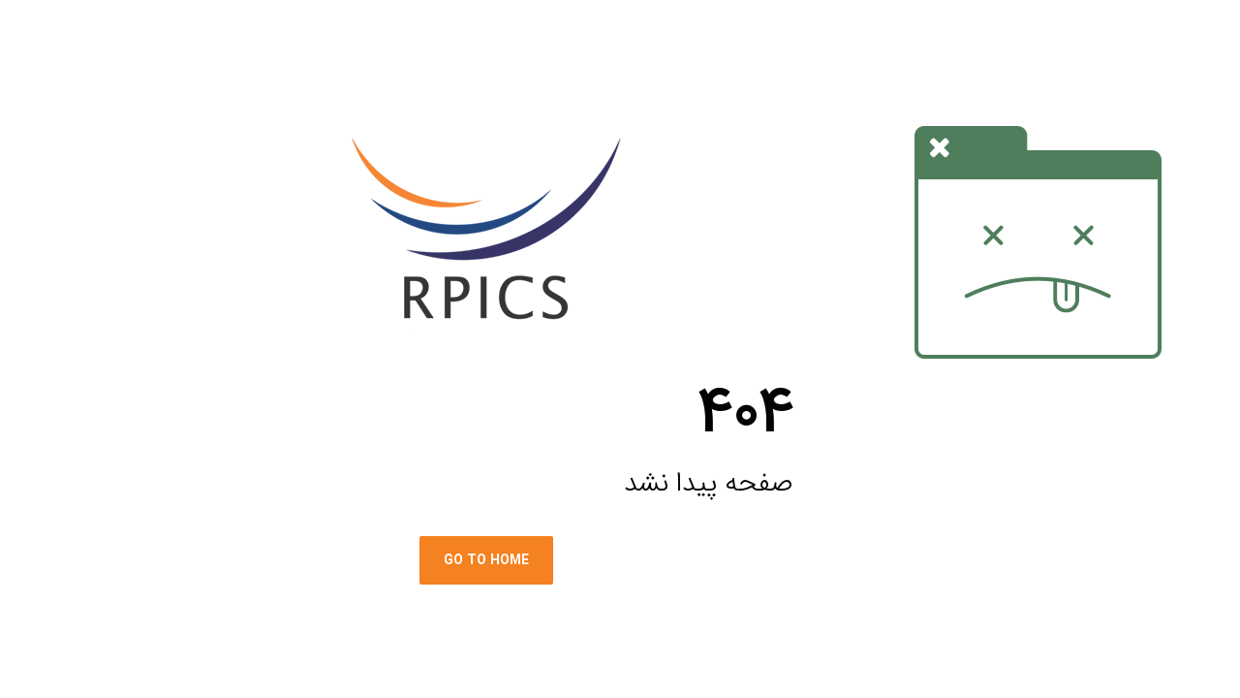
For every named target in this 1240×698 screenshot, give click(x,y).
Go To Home (390, 560)
